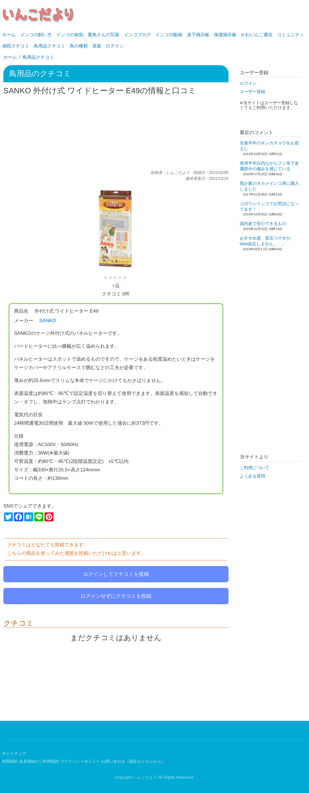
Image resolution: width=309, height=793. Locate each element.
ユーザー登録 (252, 91)
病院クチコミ (15, 46)
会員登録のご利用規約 (39, 761)
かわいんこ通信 (256, 34)
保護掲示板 (225, 34)
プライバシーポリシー (80, 761)
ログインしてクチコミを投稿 (116, 574)
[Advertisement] (116, 133)
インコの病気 (69, 34)
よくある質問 (252, 476)
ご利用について (254, 467)
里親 (96, 46)
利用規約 (10, 761)
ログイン (115, 46)
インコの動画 (168, 34)
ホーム (9, 34)
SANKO (47, 320)
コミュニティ (290, 34)
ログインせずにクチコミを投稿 (115, 596)
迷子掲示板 (198, 34)
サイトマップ (14, 753)
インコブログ (137, 34)
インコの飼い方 (36, 34)
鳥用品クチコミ (49, 46)
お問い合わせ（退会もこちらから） (133, 761)
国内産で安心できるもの (263, 223)
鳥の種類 (79, 46)
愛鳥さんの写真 (103, 34)
